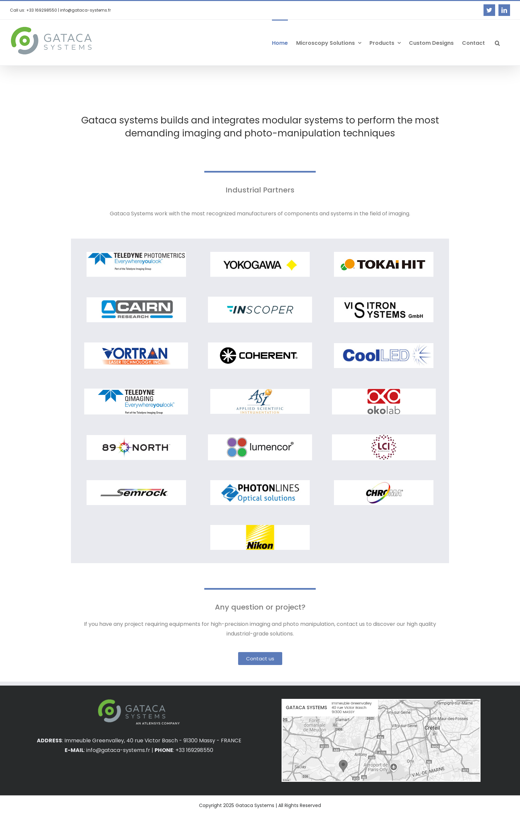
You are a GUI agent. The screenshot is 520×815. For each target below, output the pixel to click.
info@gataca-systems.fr (118, 750)
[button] (497, 42)
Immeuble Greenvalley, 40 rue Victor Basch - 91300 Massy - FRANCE (152, 740)
